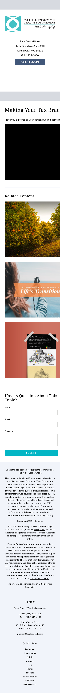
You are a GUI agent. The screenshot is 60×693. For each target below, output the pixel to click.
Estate (30, 657)
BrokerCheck (35, 472)
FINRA (37, 529)
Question (9, 431)
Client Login (30, 61)
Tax (30, 665)
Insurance (30, 661)
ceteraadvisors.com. (39, 578)
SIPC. (42, 529)
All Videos (30, 680)
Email (7, 419)
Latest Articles (30, 676)
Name (7, 407)
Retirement (30, 649)
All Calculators (30, 684)
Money (30, 669)
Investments (30, 653)
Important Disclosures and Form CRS (25, 584)
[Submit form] (31, 453)
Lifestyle (30, 672)
